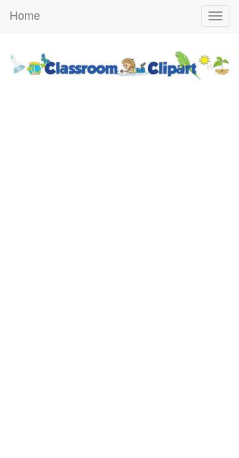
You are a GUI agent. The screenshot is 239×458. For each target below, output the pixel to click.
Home (25, 16)
